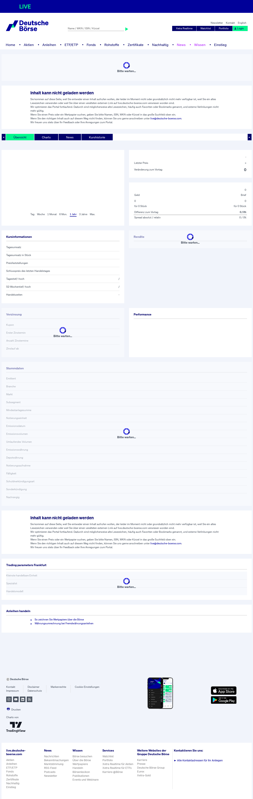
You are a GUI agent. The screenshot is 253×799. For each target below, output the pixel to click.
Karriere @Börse (112, 772)
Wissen (200, 44)
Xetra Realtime (184, 28)
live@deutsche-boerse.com (165, 118)
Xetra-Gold (144, 775)
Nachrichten (51, 756)
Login (239, 28)
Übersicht (20, 137)
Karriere (142, 760)
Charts (46, 137)
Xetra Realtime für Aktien (117, 764)
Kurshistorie (97, 137)
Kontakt (230, 22)
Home (10, 44)
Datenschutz (35, 690)
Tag (32, 214)
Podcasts (49, 772)
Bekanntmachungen (56, 760)
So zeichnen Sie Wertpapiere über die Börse (59, 619)
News (181, 44)
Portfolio (224, 28)
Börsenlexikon (81, 772)
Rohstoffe (111, 44)
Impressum (12, 690)
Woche (41, 214)
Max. (92, 214)
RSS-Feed (50, 768)
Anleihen (49, 44)
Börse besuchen (82, 756)
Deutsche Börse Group (151, 767)
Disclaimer (33, 686)
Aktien (29, 44)
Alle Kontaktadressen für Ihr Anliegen (198, 760)
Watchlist (205, 28)
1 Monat (52, 214)
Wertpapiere (80, 764)
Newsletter (217, 22)
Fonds (91, 44)
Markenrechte (58, 686)
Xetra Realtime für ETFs (117, 768)
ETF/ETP (71, 44)
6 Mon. (63, 214)
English (242, 22)
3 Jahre (83, 214)
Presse (141, 764)
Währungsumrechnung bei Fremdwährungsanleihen (64, 623)
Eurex (140, 771)
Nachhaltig (160, 44)
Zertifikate (136, 44)
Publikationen (80, 776)
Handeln (77, 768)
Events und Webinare (85, 779)
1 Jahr (73, 214)
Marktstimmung (54, 764)
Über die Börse (81, 760)
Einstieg (220, 44)
